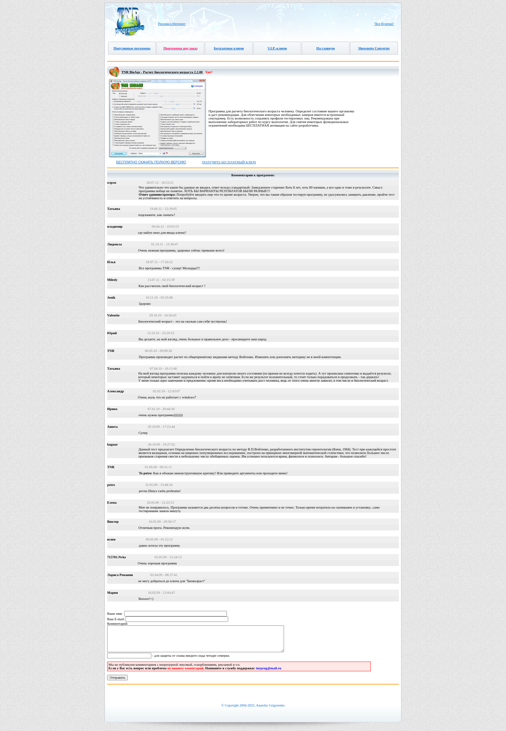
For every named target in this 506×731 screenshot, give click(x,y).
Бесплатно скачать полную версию (151, 162)
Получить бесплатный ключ (229, 162)
